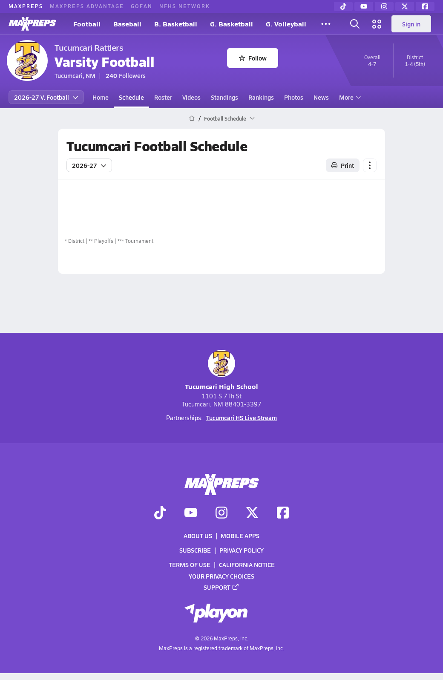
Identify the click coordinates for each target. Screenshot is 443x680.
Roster (163, 97)
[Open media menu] (377, 24)
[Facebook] (425, 6)
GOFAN (141, 6)
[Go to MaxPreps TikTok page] (160, 513)
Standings (224, 97)
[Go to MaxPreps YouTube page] (191, 513)
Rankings (261, 97)
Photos (293, 97)
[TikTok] (343, 6)
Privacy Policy (241, 550)
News (321, 97)
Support (221, 587)
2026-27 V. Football (46, 97)
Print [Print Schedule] (342, 165)
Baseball (127, 24)
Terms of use (189, 565)
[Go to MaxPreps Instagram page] (221, 513)
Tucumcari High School (221, 370)
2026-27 (89, 165)
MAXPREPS (26, 6)
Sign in (411, 24)
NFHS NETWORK (184, 6)
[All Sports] (326, 24)
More (349, 97)
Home (100, 97)
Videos (191, 97)
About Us (198, 535)
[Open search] (355, 24)
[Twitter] (404, 6)
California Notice (247, 565)
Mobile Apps (240, 535)
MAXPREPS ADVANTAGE (87, 6)
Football (87, 24)
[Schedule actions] (370, 165)
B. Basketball (175, 24)
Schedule (131, 97)
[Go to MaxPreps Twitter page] (252, 513)
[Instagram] (384, 6)
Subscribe (195, 550)
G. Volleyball (286, 24)
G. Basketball (231, 24)
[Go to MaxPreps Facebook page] (283, 513)
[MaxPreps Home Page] (192, 118)
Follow (253, 58)
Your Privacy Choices (221, 576)
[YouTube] (363, 6)
